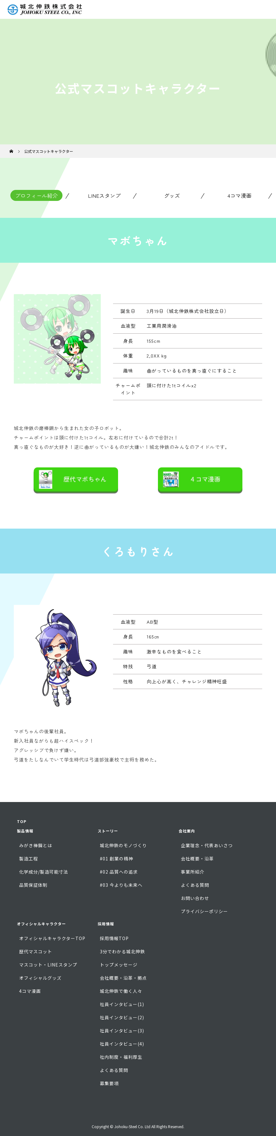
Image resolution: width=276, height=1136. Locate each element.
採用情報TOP (114, 938)
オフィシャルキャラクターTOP (52, 938)
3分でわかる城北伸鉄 (122, 951)
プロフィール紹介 (36, 195)
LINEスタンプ (104, 195)
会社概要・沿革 (197, 858)
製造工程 (28, 858)
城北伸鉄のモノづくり (123, 845)
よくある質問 (195, 885)
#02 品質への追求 (119, 872)
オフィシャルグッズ (40, 978)
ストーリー (108, 830)
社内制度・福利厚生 (121, 1057)
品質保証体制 (33, 885)
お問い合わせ (195, 898)
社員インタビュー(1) (122, 1004)
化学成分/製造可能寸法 (43, 872)
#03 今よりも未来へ (121, 885)
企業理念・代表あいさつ (207, 845)
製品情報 (25, 830)
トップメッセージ (119, 964)
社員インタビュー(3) (122, 1030)
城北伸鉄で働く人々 (121, 991)
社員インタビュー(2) (122, 1017)
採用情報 (106, 923)
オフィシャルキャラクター (41, 923)
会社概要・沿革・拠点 (123, 978)
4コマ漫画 (240, 195)
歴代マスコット (35, 951)
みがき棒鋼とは (35, 845)
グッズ (172, 195)
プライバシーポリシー (204, 911)
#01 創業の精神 (116, 858)
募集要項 (109, 1083)
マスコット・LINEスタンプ (48, 964)
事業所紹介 (192, 872)
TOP (21, 821)
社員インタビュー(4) (122, 1044)
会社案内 (187, 830)
